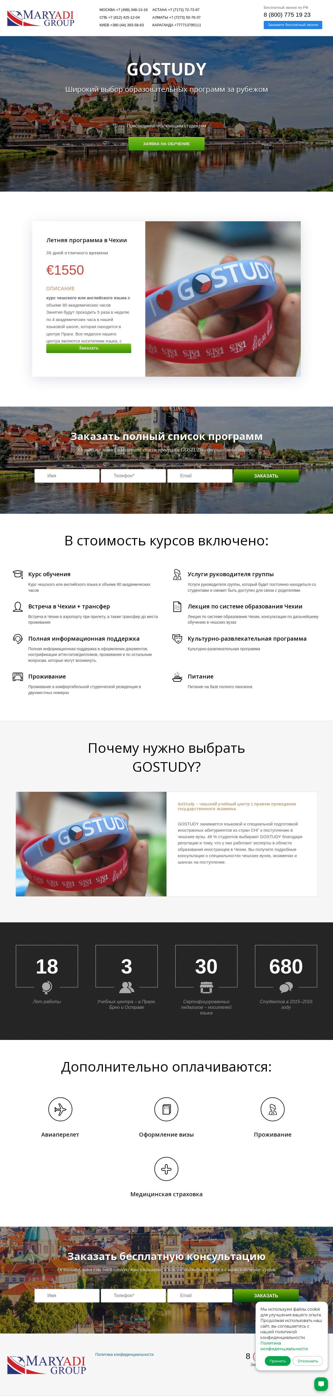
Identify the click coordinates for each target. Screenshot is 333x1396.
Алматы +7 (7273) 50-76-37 (176, 17)
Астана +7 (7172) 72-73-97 (176, 10)
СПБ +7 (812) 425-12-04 (120, 17)
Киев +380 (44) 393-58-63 (122, 25)
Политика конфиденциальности (124, 1354)
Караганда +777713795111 (176, 25)
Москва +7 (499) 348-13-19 (124, 10)
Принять (276, 1359)
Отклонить (306, 1359)
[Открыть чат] (318, 1381)
